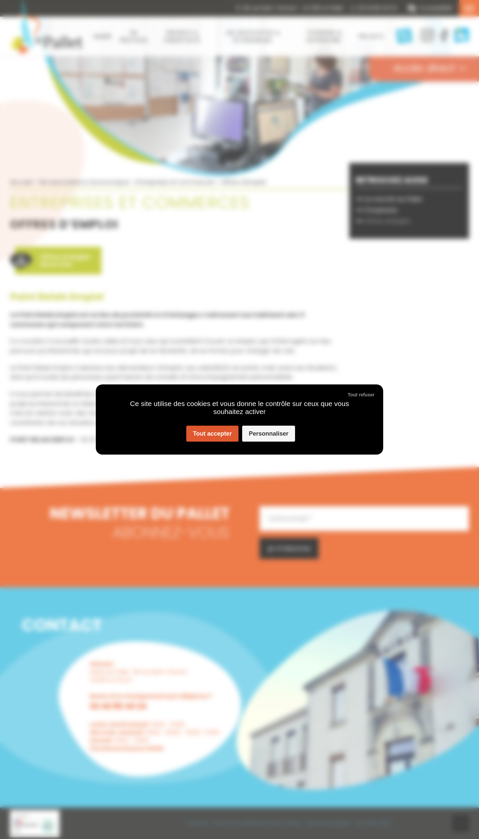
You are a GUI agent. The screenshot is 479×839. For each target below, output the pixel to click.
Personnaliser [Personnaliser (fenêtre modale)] (268, 433)
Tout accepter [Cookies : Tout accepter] (212, 433)
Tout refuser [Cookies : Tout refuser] (361, 394)
